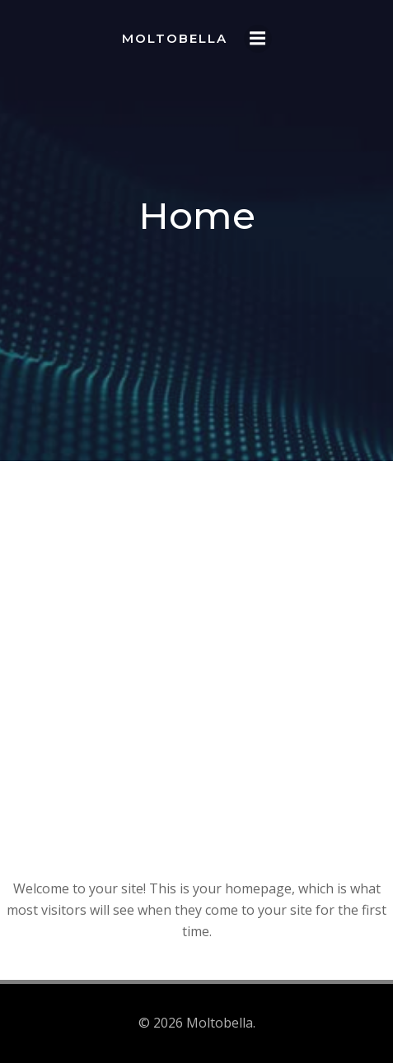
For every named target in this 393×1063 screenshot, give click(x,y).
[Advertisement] (196, 682)
